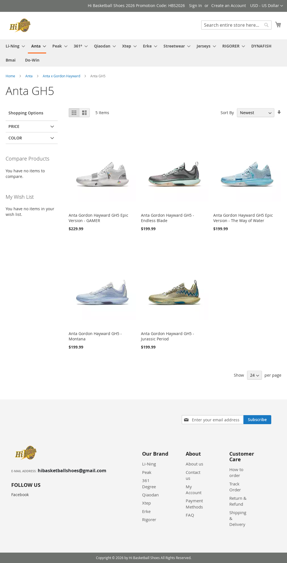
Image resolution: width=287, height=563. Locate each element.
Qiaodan (150, 495)
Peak (146, 472)
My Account (193, 489)
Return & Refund (237, 501)
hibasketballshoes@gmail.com (72, 470)
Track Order (235, 486)
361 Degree (149, 483)
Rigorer (149, 519)
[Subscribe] (257, 419)
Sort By (227, 112)
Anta (29, 76)
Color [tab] (15, 138)
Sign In (195, 5)
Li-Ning (149, 464)
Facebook (20, 494)
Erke (146, 511)
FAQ (190, 515)
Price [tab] (13, 126)
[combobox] (236, 25)
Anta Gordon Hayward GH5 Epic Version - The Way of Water (243, 217)
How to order (236, 472)
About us (194, 464)
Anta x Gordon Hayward (62, 76)
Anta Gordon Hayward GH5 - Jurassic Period (167, 336)
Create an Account (228, 5)
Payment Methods (194, 503)
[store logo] (21, 25)
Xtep (146, 503)
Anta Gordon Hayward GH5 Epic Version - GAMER (98, 217)
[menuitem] (13, 46)
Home (11, 76)
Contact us (193, 475)
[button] (266, 6)
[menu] (143, 53)
